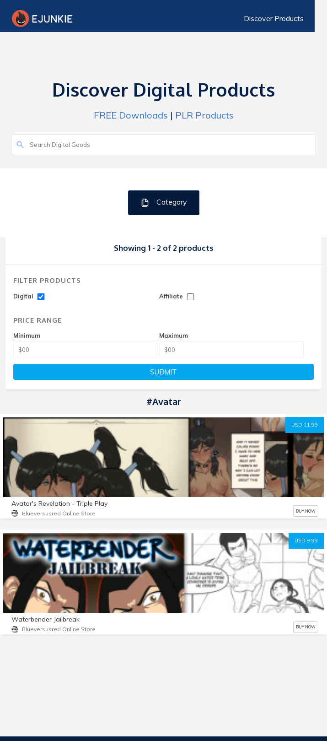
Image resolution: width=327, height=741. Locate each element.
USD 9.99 (306, 540)
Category (163, 202)
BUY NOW (306, 511)
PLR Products (204, 115)
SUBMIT (163, 372)
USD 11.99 (304, 425)
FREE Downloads (131, 115)
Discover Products (286, 18)
